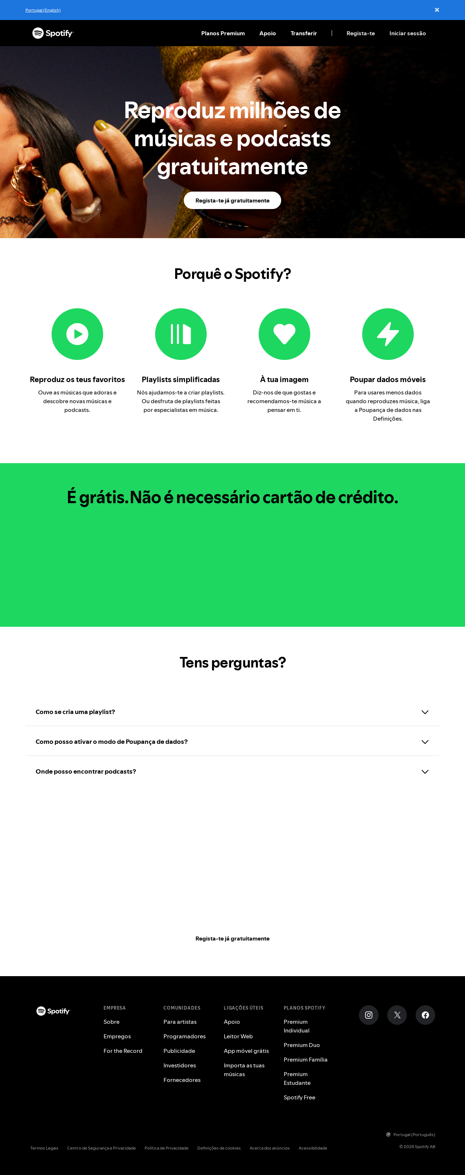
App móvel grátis (246, 1051)
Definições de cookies (219, 1148)
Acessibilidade (313, 1148)
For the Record (123, 1051)
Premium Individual (297, 1026)
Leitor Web (238, 1036)
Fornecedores (182, 1080)
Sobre (112, 1022)
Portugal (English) (43, 10)
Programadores (184, 1036)
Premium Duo (302, 1045)
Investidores (179, 1065)
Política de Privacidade (167, 1148)
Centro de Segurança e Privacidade (101, 1148)
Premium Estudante (297, 1078)
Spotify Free (299, 1097)
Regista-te (361, 33)
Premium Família (306, 1059)
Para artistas (180, 1022)
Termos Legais (44, 1148)
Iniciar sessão (407, 33)
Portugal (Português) (410, 1134)
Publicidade (179, 1051)
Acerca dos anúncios (270, 1148)
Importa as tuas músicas (244, 1069)
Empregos (117, 1036)
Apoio (267, 33)
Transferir (304, 33)
